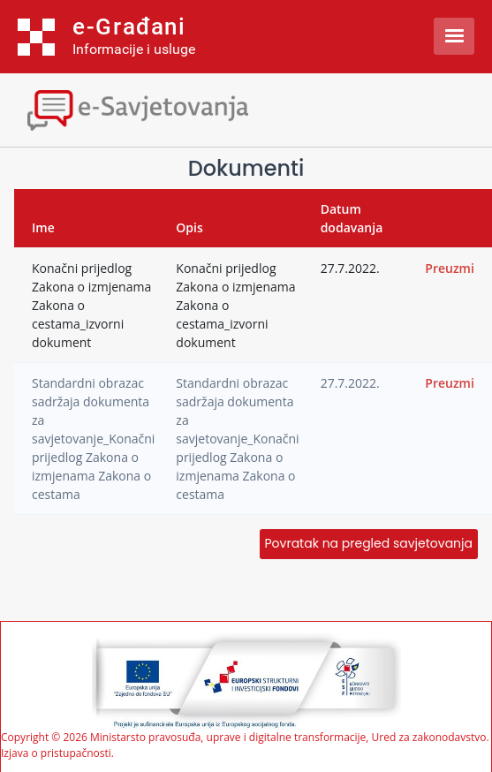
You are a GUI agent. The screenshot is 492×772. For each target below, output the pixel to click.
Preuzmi (449, 268)
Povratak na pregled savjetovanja (369, 543)
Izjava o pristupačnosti (56, 753)
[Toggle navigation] (154, 108)
